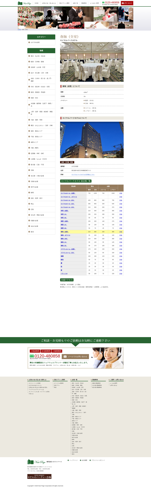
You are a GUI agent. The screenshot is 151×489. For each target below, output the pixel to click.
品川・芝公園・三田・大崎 (39, 73)
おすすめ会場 (35, 42)
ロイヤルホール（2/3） (68, 200)
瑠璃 (62, 256)
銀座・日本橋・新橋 (67, 162)
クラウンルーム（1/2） (68, 252)
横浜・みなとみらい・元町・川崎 (41, 125)
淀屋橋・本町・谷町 (37, 153)
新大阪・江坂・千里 (37, 164)
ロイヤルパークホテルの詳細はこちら (83, 174)
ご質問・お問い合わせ (117, 379)
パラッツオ (64, 273)
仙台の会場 (34, 226)
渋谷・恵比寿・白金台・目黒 (40, 86)
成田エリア (34, 142)
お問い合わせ (128, 3)
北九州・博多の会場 (37, 215)
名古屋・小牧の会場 (37, 176)
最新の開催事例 (96, 383)
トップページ (74, 460)
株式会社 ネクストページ (44, 461)
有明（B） (64, 217)
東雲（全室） (65, 221)
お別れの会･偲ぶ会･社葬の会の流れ (38, 387)
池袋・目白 (34, 98)
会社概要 (84, 460)
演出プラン (57, 385)
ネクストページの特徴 (34, 383)
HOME (36, 3)
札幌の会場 (34, 220)
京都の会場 (34, 181)
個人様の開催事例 (97, 387)
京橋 (32, 170)
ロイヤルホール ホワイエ (69, 197)
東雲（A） (64, 224)
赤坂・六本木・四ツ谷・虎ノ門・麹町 (41, 80)
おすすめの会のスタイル (35, 385)
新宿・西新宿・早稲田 (38, 92)
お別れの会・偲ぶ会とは (49, 3)
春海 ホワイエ (65, 235)
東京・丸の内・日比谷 (38, 56)
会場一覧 (75, 3)
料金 (55, 387)
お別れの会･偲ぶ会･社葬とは (37, 379)
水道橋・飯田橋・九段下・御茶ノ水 (41, 105)
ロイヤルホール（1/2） (68, 203)
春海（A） (64, 242)
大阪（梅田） (35, 148)
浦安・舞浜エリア (36, 131)
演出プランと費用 (64, 3)
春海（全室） (65, 231)
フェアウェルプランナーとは (36, 389)
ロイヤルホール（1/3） (68, 207)
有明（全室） (65, 210)
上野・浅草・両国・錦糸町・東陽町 (41, 113)
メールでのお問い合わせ (77, 357)
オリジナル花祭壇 (58, 383)
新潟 (32, 232)
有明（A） (64, 214)
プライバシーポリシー (98, 460)
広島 (32, 209)
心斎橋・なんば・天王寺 (39, 159)
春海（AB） (64, 238)
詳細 (120, 193)
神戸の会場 (34, 187)
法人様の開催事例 (97, 385)
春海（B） (64, 245)
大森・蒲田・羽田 (36, 120)
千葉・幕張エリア (36, 136)
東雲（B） (64, 228)
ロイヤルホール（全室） (68, 193)
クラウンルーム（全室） (68, 249)
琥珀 (62, 259)
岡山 (32, 204)
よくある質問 (113, 383)
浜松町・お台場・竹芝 (38, 67)
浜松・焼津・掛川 (36, 198)
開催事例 (83, 3)
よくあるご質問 (94, 3)
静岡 (32, 192)
